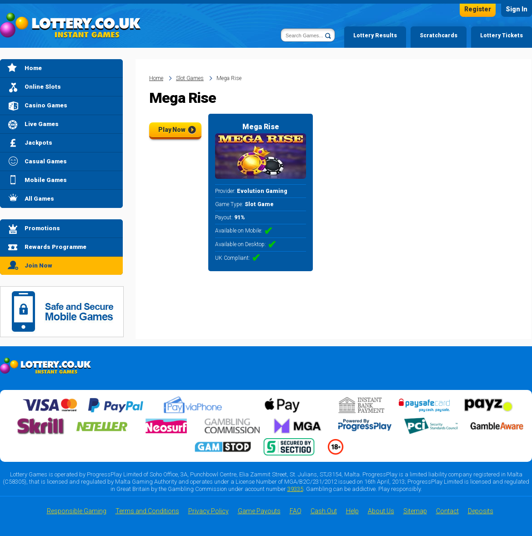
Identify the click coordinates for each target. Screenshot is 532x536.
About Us (381, 511)
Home (33, 68)
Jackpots (38, 142)
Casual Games (46, 161)
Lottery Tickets (501, 35)
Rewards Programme (55, 246)
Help (352, 511)
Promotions (42, 228)
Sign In (516, 9)
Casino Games (46, 105)
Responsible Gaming (76, 511)
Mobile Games (46, 180)
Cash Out (324, 511)
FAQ (295, 511)
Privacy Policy (208, 511)
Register (477, 9)
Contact (447, 511)
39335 (295, 488)
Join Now (38, 265)
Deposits (480, 511)
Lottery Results (375, 35)
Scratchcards (438, 35)
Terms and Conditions (147, 511)
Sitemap (415, 511)
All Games (39, 198)
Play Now (172, 129)
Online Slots (43, 86)
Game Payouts (259, 511)
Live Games (42, 124)
